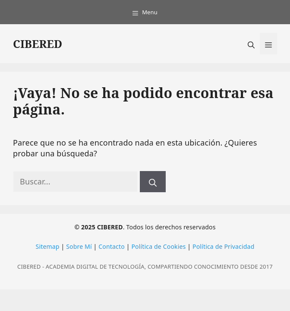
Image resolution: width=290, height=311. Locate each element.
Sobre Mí (79, 246)
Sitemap (48, 246)
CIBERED (37, 43)
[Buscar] (153, 181)
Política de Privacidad (223, 246)
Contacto (111, 246)
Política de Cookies (158, 246)
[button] (251, 43)
